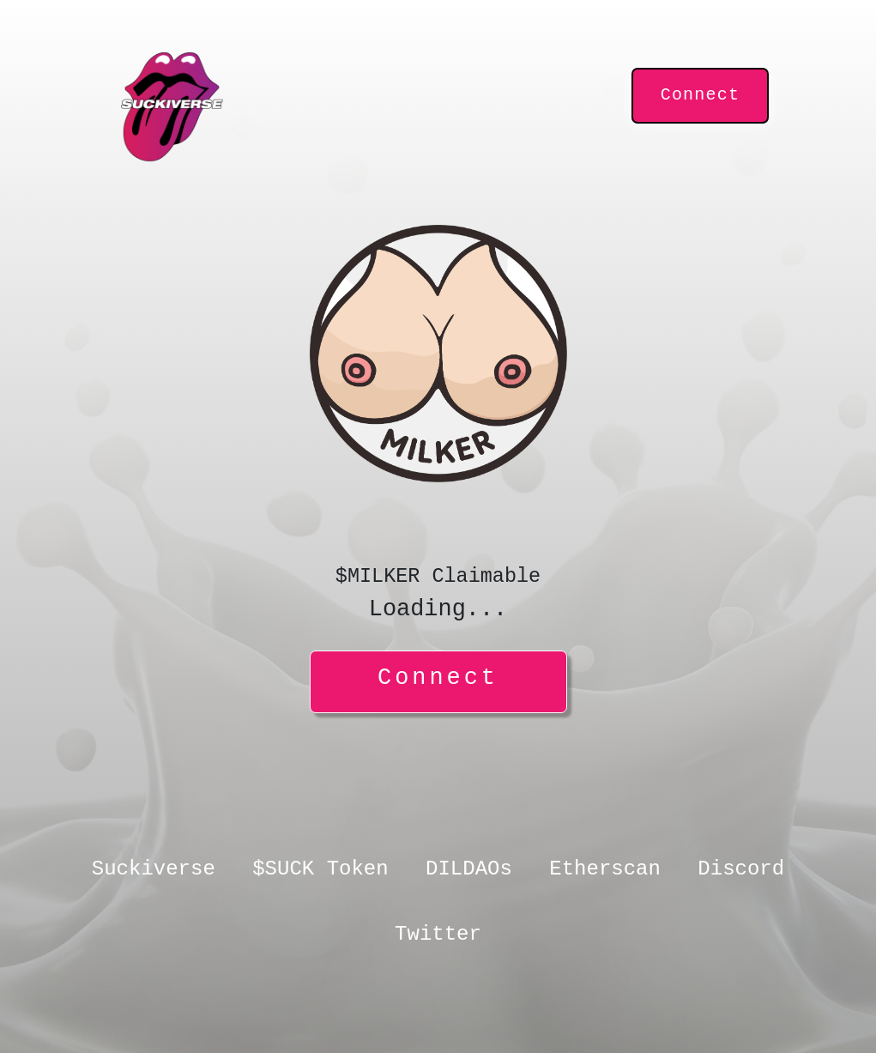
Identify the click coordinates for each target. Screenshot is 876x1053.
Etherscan (605, 869)
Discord (741, 869)
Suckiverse (153, 869)
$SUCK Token (320, 869)
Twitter (438, 934)
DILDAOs (469, 869)
